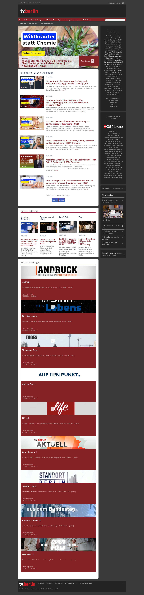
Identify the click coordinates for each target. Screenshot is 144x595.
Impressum (59, 583)
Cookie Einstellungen (84, 583)
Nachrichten (33, 23)
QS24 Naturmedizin (46, 23)
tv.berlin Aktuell (30, 20)
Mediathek (50, 20)
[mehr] (64, 90)
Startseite (23, 23)
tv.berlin (41, 583)
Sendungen (68, 20)
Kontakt (50, 583)
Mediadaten (86, 20)
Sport (60, 20)
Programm (41, 20)
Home (21, 20)
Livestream (77, 20)
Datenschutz (69, 583)
